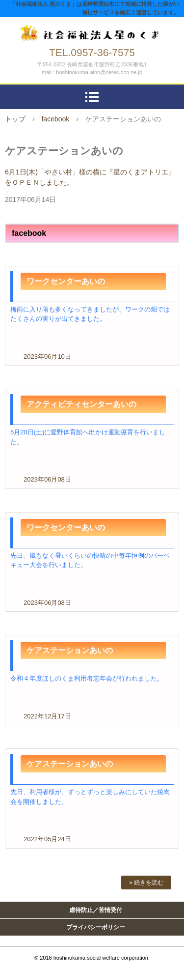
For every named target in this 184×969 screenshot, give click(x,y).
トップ (15, 119)
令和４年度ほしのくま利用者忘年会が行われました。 (86, 678)
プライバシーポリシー (95, 927)
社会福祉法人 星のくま (92, 30)
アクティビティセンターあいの (81, 404)
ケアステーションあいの (69, 650)
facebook (55, 119)
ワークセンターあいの (65, 281)
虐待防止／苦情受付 (95, 910)
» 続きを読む (146, 882)
